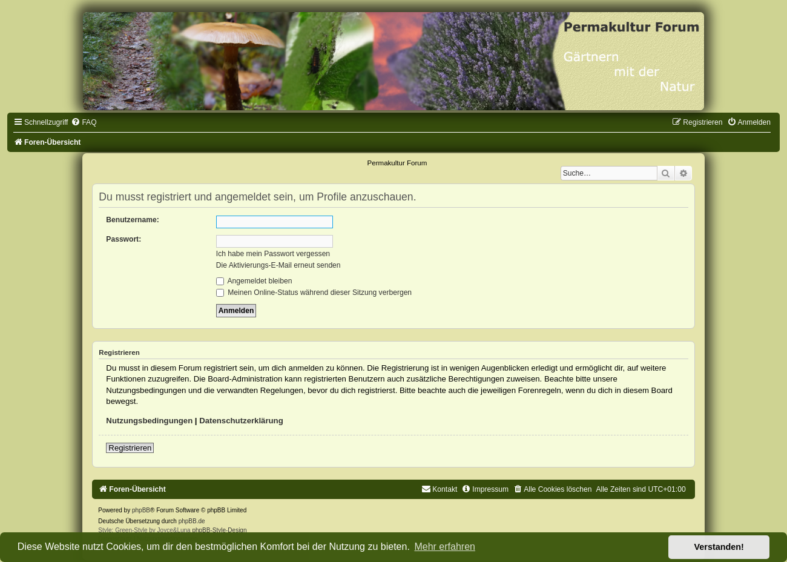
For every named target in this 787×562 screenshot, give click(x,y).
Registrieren (129, 447)
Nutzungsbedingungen (149, 420)
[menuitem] (83, 122)
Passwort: (123, 239)
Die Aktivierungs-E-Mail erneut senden (278, 265)
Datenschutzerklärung (241, 420)
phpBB (141, 510)
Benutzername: (132, 220)
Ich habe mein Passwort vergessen (273, 254)
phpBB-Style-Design (219, 530)
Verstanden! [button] (719, 547)
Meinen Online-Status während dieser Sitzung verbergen (314, 292)
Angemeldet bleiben (254, 281)
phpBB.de (192, 521)
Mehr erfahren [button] (444, 546)
